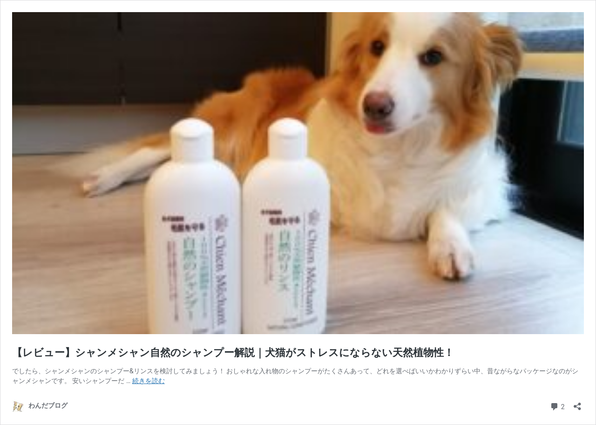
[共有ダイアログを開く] (577, 403)
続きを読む (148, 380)
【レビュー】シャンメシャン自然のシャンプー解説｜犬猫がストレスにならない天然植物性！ (233, 352)
